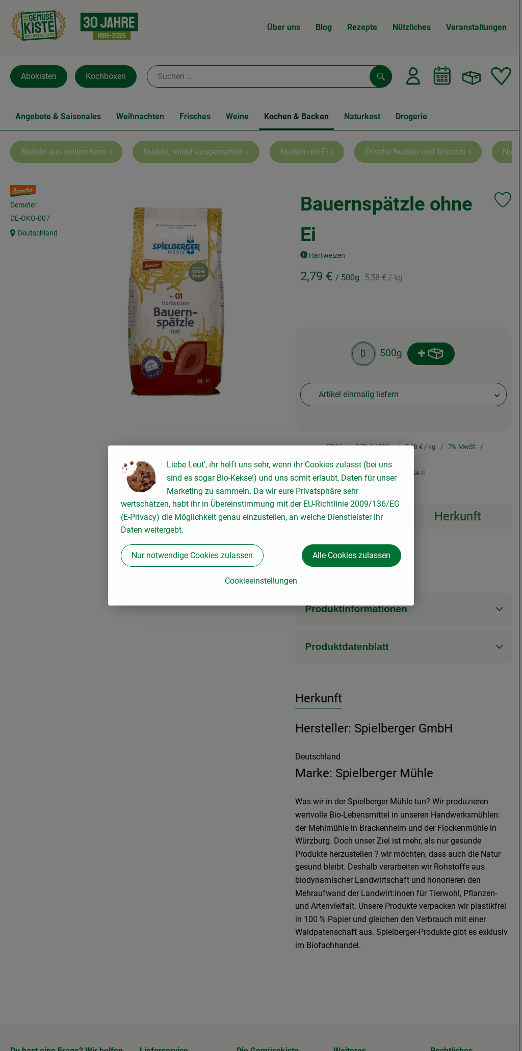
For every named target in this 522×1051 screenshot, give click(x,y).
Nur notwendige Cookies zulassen (192, 555)
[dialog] (261, 525)
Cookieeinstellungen (261, 581)
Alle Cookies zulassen (351, 555)
